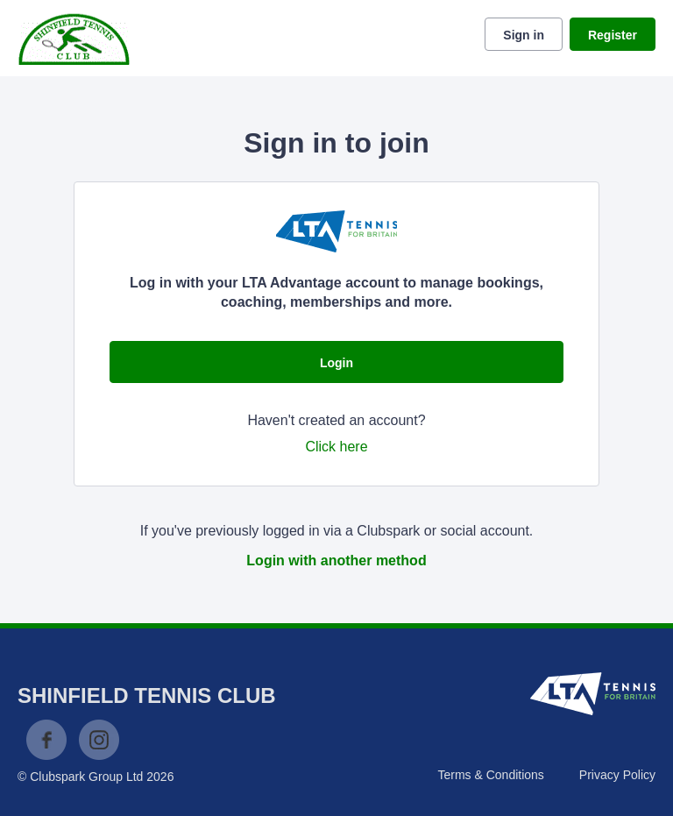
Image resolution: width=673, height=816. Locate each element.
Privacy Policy (617, 775)
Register (612, 35)
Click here (336, 446)
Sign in (523, 35)
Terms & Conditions (490, 775)
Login (336, 363)
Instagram (99, 740)
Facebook (46, 740)
